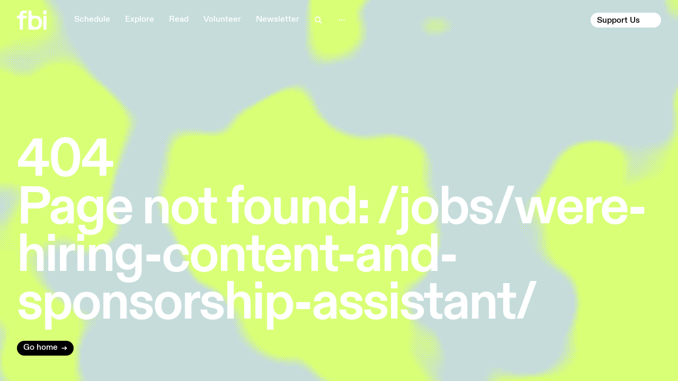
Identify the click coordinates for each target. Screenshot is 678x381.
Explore (139, 19)
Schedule (92, 19)
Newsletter (277, 19)
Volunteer (222, 19)
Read (179, 19)
